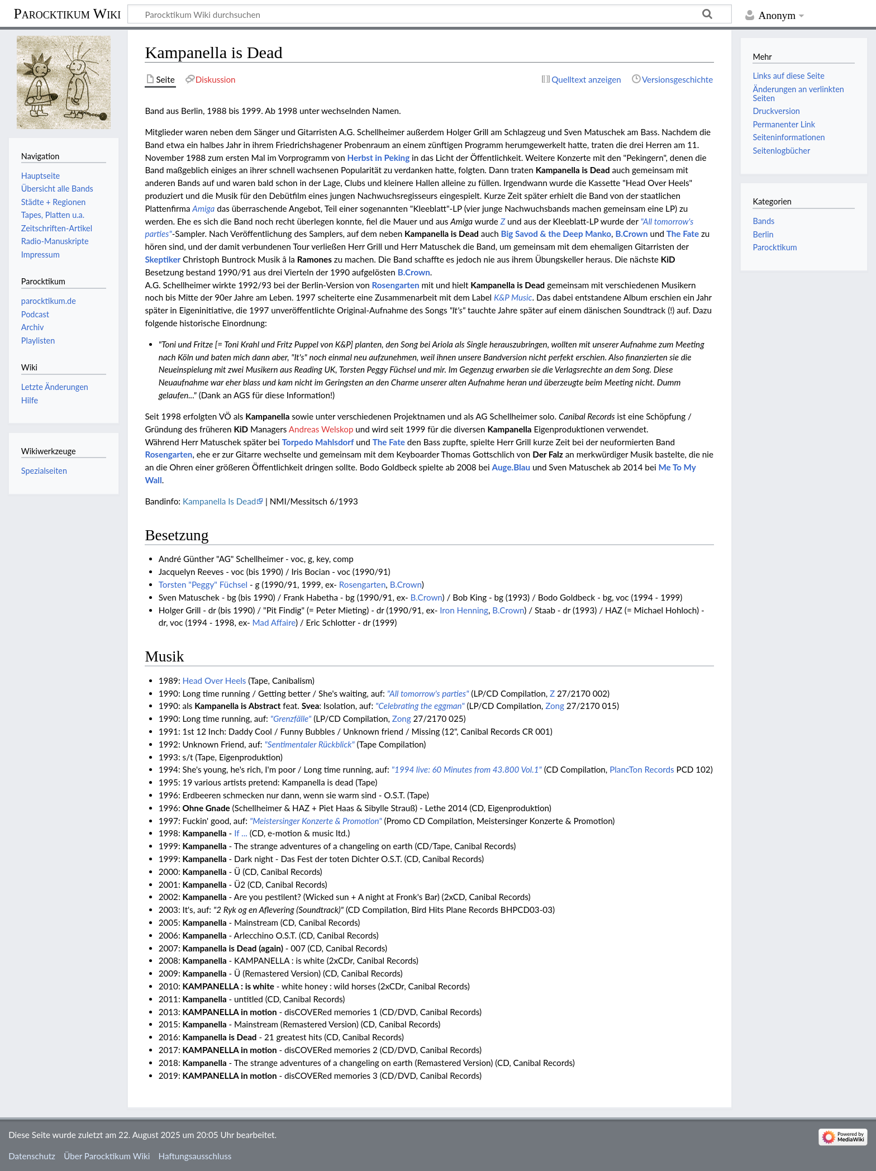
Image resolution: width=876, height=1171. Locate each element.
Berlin (763, 234)
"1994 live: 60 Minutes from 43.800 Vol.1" (467, 769)
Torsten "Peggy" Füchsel (203, 584)
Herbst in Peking (378, 158)
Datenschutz (31, 1156)
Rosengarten (396, 285)
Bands (763, 221)
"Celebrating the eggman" (420, 706)
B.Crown (631, 234)
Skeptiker (162, 259)
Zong (554, 706)
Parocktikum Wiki (67, 13)
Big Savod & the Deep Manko (556, 234)
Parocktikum (775, 247)
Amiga (203, 208)
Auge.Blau (511, 467)
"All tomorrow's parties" (428, 693)
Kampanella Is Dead (219, 501)
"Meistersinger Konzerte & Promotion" (316, 821)
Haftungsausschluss (195, 1156)
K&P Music (513, 297)
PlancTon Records (642, 769)
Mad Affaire (274, 622)
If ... (240, 833)
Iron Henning (464, 610)
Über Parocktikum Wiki (107, 1156)
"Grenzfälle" (291, 718)
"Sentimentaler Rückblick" (309, 744)
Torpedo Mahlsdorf (318, 442)
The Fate (682, 234)
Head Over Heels (214, 680)
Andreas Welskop (321, 429)
